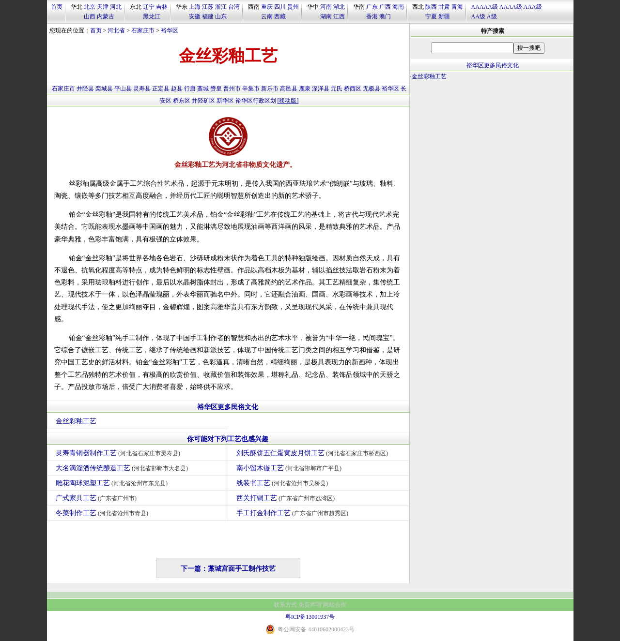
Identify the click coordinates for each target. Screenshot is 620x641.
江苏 (208, 6)
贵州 (293, 6)
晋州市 (232, 88)
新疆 (444, 16)
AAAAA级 (484, 6)
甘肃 (444, 6)
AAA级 (533, 6)
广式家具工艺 (98, 498)
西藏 (280, 16)
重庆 (267, 6)
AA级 (478, 16)
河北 (116, 6)
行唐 (190, 88)
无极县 (371, 88)
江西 (339, 16)
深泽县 (320, 88)
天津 (102, 6)
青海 (457, 6)
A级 (492, 16)
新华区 (225, 100)
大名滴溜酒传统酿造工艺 (123, 468)
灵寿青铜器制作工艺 (119, 453)
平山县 (123, 88)
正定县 (161, 88)
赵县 (177, 88)
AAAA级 (510, 6)
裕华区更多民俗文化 (227, 407)
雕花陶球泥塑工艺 (113, 483)
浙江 (221, 6)
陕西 (431, 6)
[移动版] (288, 100)
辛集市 (251, 88)
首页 (56, 6)
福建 (208, 16)
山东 (221, 16)
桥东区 (181, 100)
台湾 (234, 6)
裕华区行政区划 (255, 100)
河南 (326, 6)
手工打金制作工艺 (293, 513)
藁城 (203, 88)
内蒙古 (105, 16)
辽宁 (149, 6)
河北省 (116, 30)
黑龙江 (151, 16)
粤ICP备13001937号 (310, 616)
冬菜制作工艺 (103, 513)
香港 (372, 16)
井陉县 (85, 88)
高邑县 (288, 88)
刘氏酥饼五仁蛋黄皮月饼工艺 (313, 453)
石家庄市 (143, 30)
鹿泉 (304, 88)
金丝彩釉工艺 (76, 421)
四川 (280, 6)
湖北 (339, 6)
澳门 (385, 16)
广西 (385, 6)
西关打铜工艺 (287, 498)
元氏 (336, 88)
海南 (398, 6)
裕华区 (169, 30)
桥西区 (352, 88)
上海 (195, 6)
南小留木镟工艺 (290, 468)
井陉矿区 (203, 100)
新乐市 (270, 88)
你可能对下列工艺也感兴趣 (227, 439)
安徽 (195, 16)
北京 (89, 6)
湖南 (326, 16)
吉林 (162, 6)
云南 (267, 16)
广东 (372, 6)
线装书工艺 (283, 483)
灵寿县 (142, 88)
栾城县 (104, 88)
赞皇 (216, 88)
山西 (89, 16)
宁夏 (431, 16)
